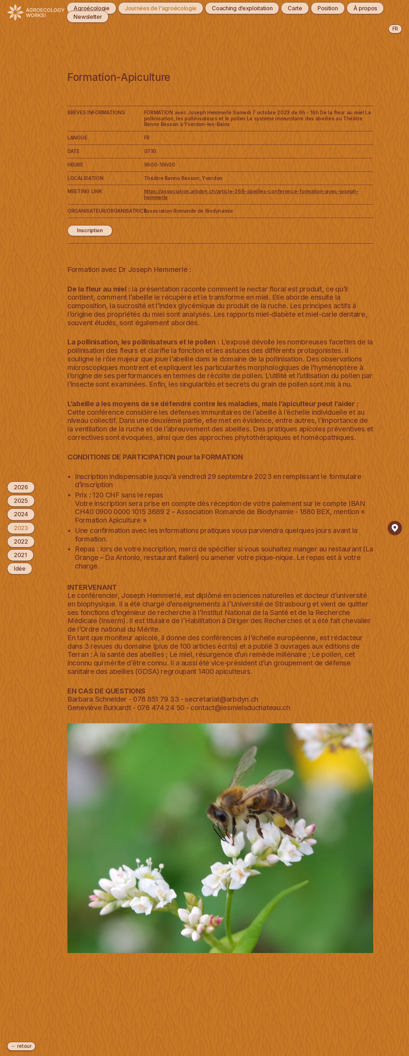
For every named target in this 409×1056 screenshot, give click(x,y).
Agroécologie (91, 8)
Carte (295, 8)
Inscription (90, 230)
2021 (20, 555)
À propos (365, 8)
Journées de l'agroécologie (161, 8)
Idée (20, 568)
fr (395, 29)
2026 (21, 487)
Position (327, 8)
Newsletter (87, 16)
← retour (21, 1046)
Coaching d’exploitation (242, 8)
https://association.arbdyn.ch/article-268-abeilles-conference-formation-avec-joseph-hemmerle (251, 194)
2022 (21, 541)
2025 (21, 500)
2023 (21, 527)
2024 (21, 514)
